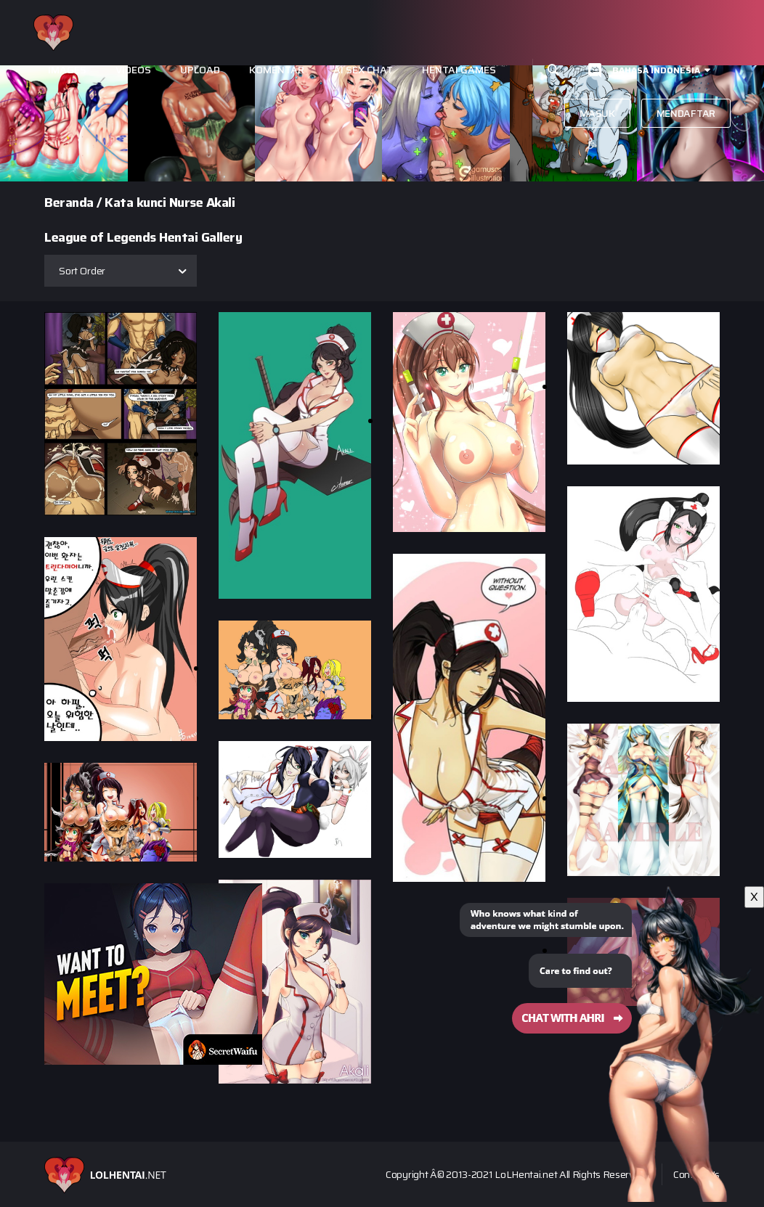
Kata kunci (135, 202)
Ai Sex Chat (363, 70)
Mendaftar (686, 113)
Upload (200, 70)
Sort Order (82, 271)
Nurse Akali (202, 202)
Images (67, 70)
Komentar (276, 70)
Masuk (597, 113)
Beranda (69, 202)
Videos (133, 70)
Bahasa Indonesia (656, 70)
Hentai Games (459, 70)
